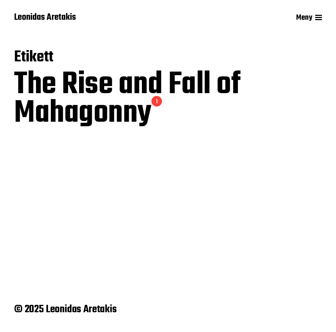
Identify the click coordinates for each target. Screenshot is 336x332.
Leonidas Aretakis (45, 17)
